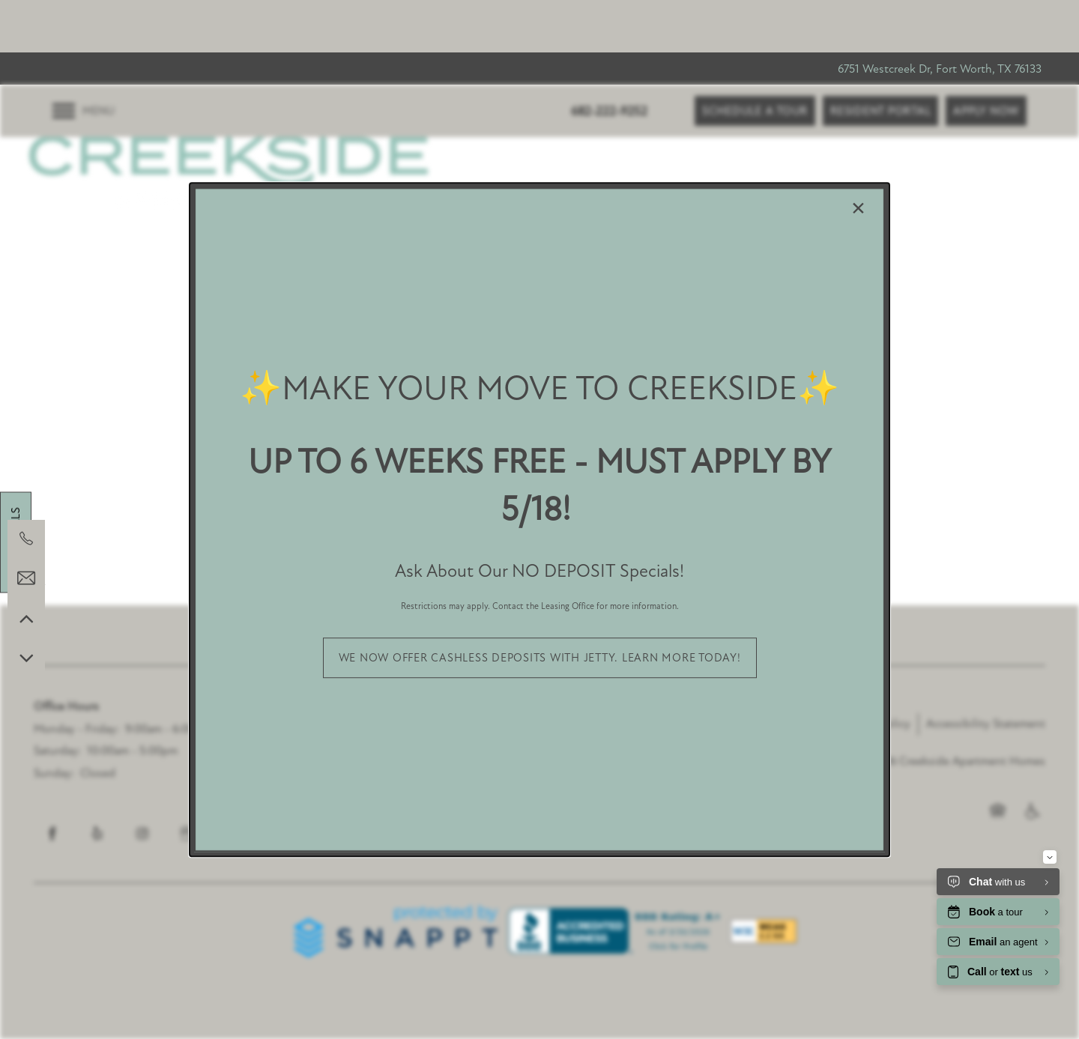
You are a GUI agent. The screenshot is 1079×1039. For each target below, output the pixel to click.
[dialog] (539, 520)
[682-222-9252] (26, 538)
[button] (540, 657)
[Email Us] (26, 578)
